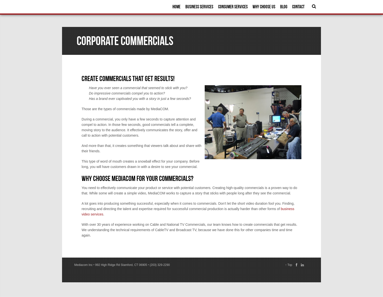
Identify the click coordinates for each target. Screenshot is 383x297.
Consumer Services (233, 6)
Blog (283, 6)
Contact (298, 6)
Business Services (199, 6)
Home (176, 6)
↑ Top (288, 265)
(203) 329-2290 (160, 265)
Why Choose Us (264, 6)
